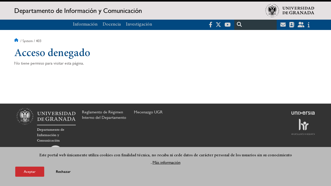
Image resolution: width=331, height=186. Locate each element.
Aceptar (30, 173)
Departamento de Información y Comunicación (78, 10)
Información (85, 24)
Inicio (16, 40)
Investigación (139, 24)
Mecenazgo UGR (148, 112)
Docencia (112, 24)
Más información (166, 163)
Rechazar (63, 173)
